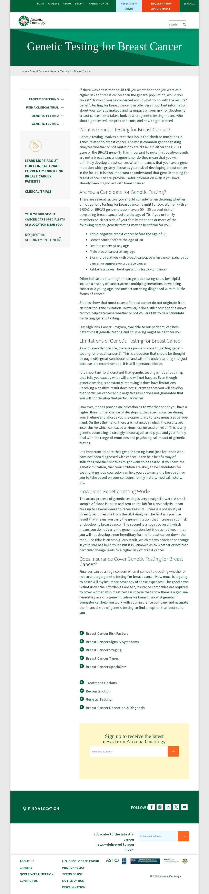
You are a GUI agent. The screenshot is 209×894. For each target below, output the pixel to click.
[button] (158, 22)
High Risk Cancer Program (106, 326)
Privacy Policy (73, 867)
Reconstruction (98, 691)
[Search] (183, 23)
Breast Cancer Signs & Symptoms (112, 641)
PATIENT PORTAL (98, 3)
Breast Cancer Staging (104, 649)
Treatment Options (101, 682)
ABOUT (67, 3)
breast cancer (112, 94)
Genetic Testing (99, 699)
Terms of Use (72, 874)
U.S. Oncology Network (80, 861)
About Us (27, 861)
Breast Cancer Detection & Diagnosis (115, 707)
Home (23, 71)
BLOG (40, 3)
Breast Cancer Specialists (106, 666)
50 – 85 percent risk (155, 209)
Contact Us (29, 880)
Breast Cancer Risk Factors (107, 633)
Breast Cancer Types (102, 658)
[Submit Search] (177, 24)
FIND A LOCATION (43, 808)
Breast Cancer (38, 71)
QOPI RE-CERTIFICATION (36, 874)
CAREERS (53, 3)
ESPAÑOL (189, 3)
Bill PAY (80, 3)
